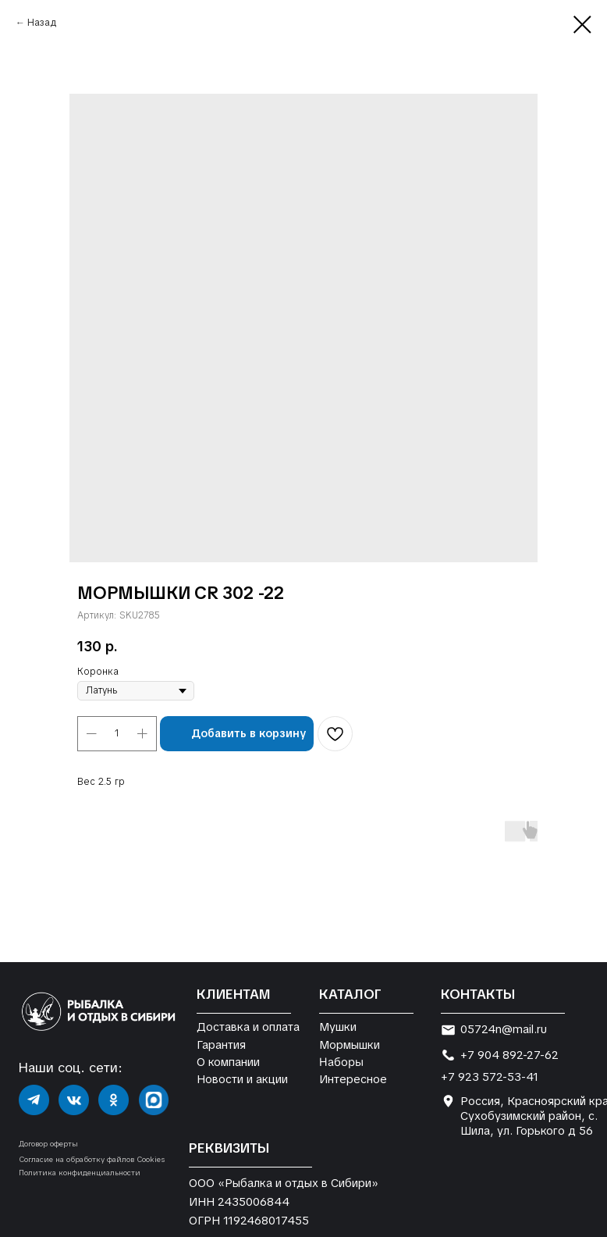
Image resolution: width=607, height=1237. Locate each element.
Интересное (353, 1078)
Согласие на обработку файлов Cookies (92, 1159)
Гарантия (221, 1044)
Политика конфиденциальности (79, 1172)
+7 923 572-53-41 (489, 1076)
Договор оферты (48, 1144)
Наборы (340, 1061)
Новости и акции (242, 1078)
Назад (41, 22)
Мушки (338, 1026)
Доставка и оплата (248, 1026)
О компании (228, 1061)
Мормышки (349, 1044)
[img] (34, 1100)
